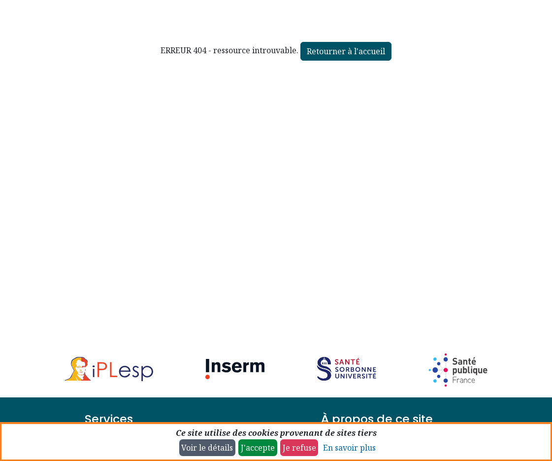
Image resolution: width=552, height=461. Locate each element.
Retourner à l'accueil (346, 51)
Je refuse (299, 447)
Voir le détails (207, 447)
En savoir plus (349, 447)
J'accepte (258, 447)
